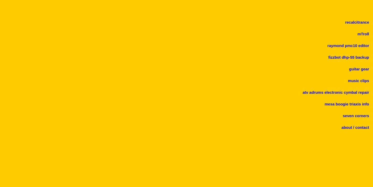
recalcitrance (357, 22)
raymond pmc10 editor (348, 45)
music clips (358, 80)
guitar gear (359, 69)
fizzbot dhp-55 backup (348, 57)
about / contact (355, 127)
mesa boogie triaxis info (347, 104)
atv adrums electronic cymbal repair (336, 92)
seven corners (356, 115)
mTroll (363, 34)
